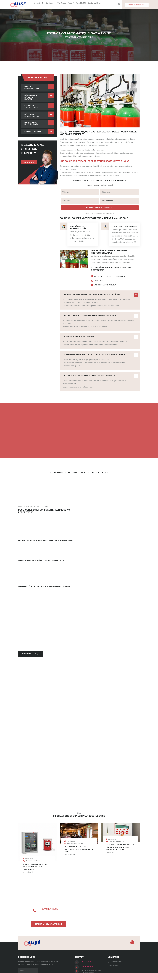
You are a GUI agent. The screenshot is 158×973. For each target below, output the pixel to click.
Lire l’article (28, 872)
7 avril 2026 (29, 859)
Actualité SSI (81, 3)
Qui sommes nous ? (65, 3)
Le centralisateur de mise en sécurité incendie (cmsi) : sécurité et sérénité (120, 847)
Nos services (48, 3)
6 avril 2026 (112, 839)
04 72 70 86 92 (86, 961)
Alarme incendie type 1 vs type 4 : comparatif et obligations (35, 866)
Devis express (49, 909)
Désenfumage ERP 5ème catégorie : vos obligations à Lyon (78, 849)
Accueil (37, 3)
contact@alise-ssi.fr (88, 966)
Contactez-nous (94, 3)
